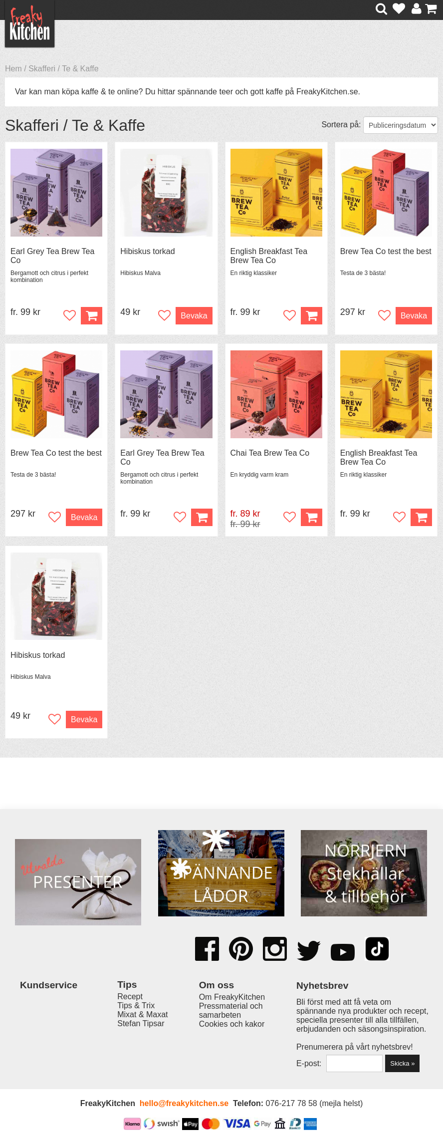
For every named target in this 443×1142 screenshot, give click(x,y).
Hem (13, 68)
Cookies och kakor (232, 1024)
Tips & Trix (136, 1005)
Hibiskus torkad (147, 251)
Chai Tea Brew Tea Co (270, 453)
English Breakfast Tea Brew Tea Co (268, 256)
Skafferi (41, 68)
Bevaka (194, 315)
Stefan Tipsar (140, 1023)
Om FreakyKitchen (232, 997)
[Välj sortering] (400, 125)
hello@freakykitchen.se (184, 1103)
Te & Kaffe (80, 68)
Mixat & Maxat (142, 1014)
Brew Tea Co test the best (386, 251)
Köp (91, 315)
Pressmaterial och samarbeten (231, 1010)
